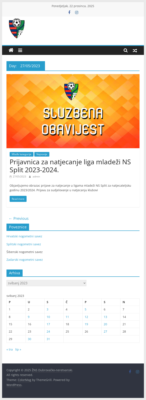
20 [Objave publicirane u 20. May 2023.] (105, 324)
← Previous (19, 218)
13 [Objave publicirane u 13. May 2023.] (105, 317)
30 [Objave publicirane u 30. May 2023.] (29, 339)
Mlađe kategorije (21, 154)
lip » (18, 349)
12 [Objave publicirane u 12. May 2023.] (86, 317)
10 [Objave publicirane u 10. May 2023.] (48, 317)
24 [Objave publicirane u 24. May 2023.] (48, 331)
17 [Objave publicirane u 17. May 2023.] (48, 324)
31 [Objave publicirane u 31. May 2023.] (48, 339)
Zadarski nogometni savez (24, 260)
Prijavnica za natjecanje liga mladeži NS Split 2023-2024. (70, 165)
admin (36, 176)
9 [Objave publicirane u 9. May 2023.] (28, 317)
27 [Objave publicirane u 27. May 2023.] (105, 331)
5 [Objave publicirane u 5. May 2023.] (85, 309)
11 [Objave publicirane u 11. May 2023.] (67, 317)
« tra (9, 349)
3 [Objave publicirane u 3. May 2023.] (47, 309)
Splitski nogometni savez (23, 244)
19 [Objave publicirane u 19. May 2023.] (86, 324)
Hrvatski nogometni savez (24, 236)
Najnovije (41, 154)
